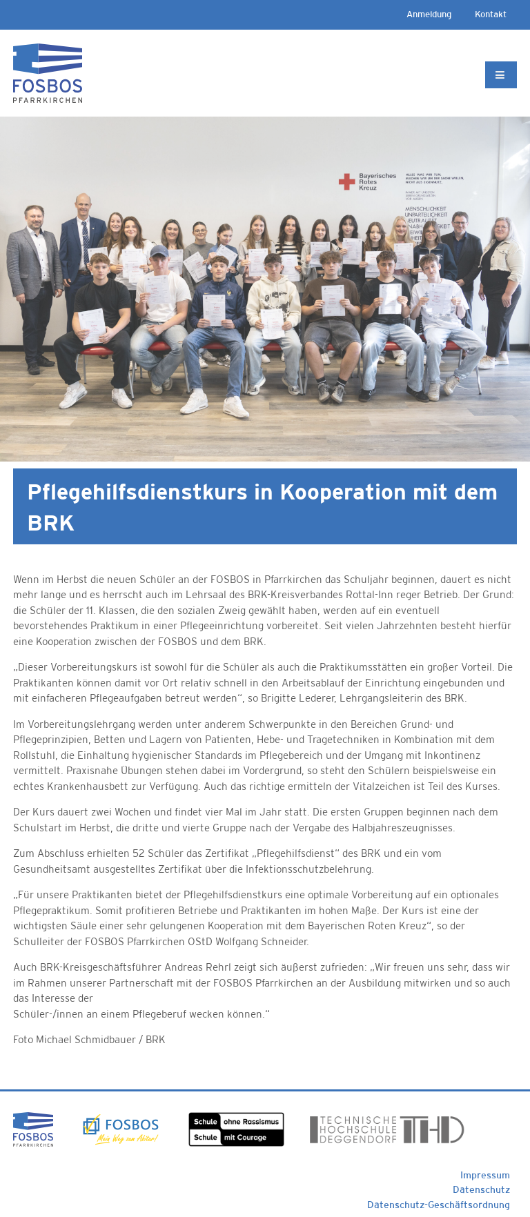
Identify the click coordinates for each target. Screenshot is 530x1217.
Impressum (485, 1174)
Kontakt (491, 14)
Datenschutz (481, 1189)
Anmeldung (428, 14)
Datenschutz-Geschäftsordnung (438, 1204)
